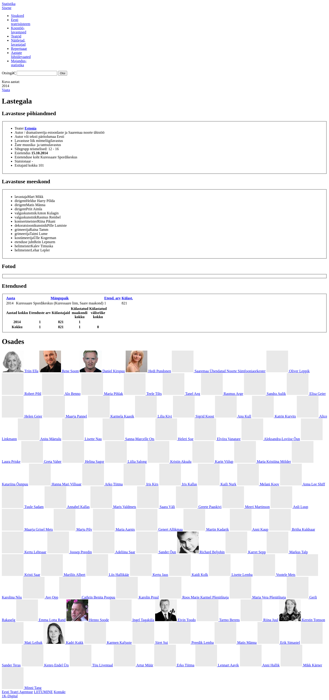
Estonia (31, 128)
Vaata (6, 90)
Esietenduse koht (27, 157)
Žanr (18, 145)
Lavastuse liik (25, 141)
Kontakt (60, 692)
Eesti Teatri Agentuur (17, 692)
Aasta (10, 298)
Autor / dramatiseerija (31, 132)
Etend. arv (112, 298)
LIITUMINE (43, 692)
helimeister (23, 246)
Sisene (6, 8)
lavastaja (21, 197)
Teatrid (16, 36)
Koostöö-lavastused (18, 30)
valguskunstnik (26, 213)
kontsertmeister (26, 221)
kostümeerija (24, 238)
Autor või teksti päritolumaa (35, 136)
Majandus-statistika (19, 63)
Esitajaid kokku (26, 165)
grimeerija (22, 230)
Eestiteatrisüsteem (20, 22)
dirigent (20, 201)
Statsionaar (23, 161)
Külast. (127, 298)
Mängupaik (60, 298)
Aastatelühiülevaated (21, 55)
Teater (19, 128)
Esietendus (22, 153)
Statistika (9, 4)
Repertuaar (19, 49)
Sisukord (17, 16)
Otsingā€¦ (9, 73)
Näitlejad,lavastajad (18, 42)
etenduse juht (24, 242)
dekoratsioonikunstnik (31, 225)
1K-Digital (10, 696)
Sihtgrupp (22, 149)
